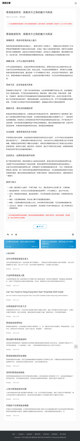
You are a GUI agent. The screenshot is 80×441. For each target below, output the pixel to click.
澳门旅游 (63, 434)
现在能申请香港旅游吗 (16, 342)
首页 (13, 434)
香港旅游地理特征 (14, 325)
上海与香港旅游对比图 (16, 394)
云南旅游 (29, 434)
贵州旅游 (46, 434)
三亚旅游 (21, 434)
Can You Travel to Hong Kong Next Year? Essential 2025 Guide (34, 293)
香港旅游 (22, 17)
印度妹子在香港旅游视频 (17, 411)
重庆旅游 (37, 434)
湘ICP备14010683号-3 (45, 437)
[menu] (76, 3)
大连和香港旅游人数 (15, 276)
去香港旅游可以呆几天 (16, 308)
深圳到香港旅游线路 (15, 377)
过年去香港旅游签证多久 (17, 259)
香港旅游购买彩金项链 (16, 360)
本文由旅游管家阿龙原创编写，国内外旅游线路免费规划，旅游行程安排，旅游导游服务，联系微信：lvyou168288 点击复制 (39, 216)
